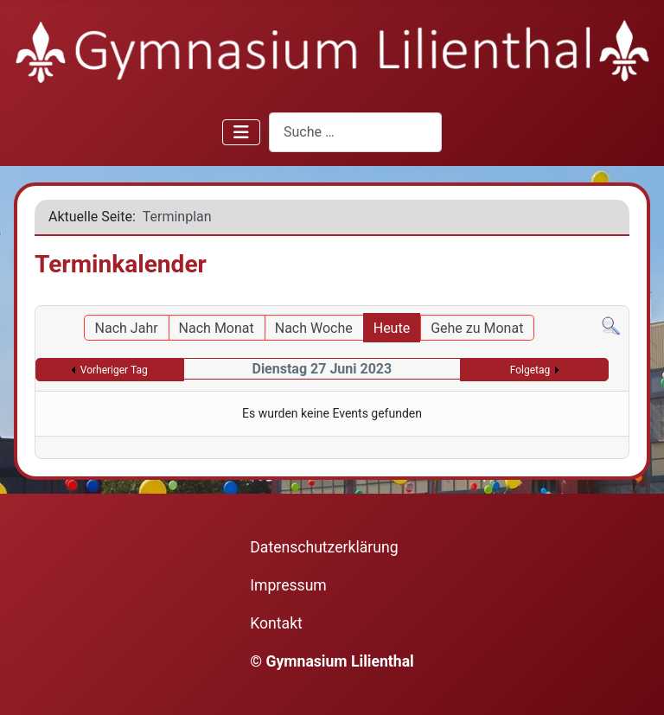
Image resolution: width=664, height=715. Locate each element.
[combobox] (355, 131)
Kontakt (276, 623)
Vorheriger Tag (114, 370)
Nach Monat (216, 328)
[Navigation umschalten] (241, 132)
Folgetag (530, 370)
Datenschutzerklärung (324, 547)
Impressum (288, 585)
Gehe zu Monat (477, 328)
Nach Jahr (126, 328)
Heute (392, 328)
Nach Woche (314, 328)
